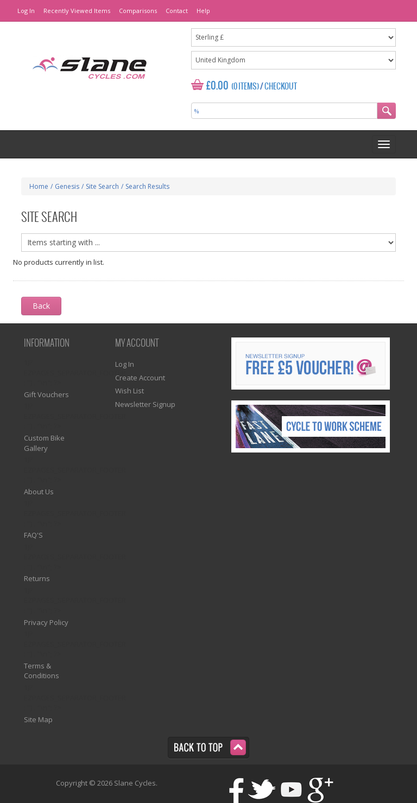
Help (203, 11)
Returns (37, 578)
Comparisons (138, 11)
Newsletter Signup (145, 404)
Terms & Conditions (41, 671)
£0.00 (217, 86)
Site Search (102, 186)
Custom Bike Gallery (44, 443)
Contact (177, 11)
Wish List (129, 391)
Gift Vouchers (46, 394)
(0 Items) (245, 86)
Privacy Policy (46, 622)
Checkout (280, 86)
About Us (39, 491)
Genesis (67, 186)
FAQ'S (33, 535)
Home (38, 186)
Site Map (38, 719)
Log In (26, 11)
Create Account (140, 378)
